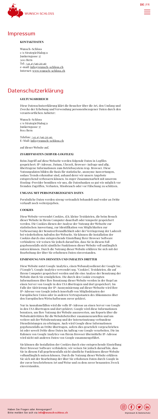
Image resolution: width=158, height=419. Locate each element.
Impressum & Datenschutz (137, 413)
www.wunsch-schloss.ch (48, 71)
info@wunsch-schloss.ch (46, 67)
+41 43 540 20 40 (36, 63)
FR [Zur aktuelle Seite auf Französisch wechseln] (148, 5)
